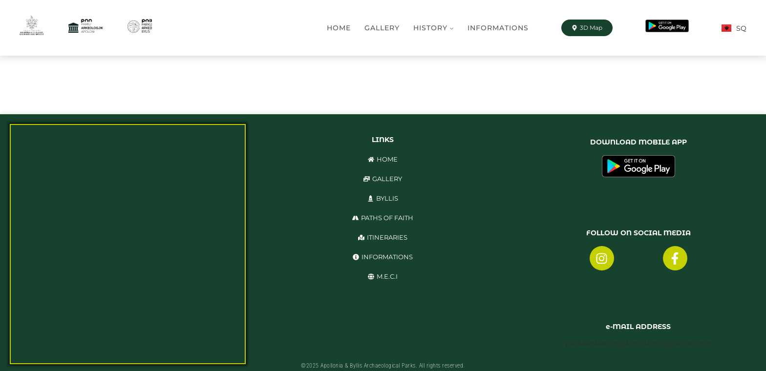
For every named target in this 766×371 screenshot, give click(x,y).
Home (339, 27)
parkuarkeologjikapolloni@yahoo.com (638, 343)
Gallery (382, 27)
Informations (498, 27)
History (430, 27)
